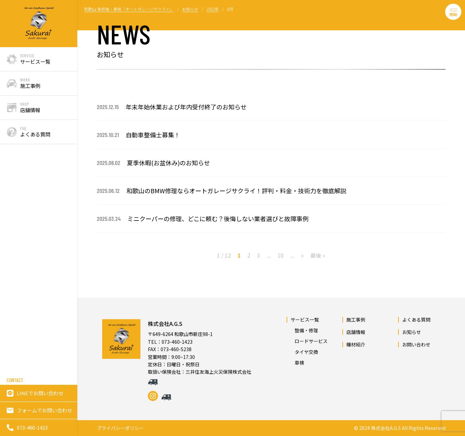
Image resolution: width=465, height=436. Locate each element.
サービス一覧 (305, 319)
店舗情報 (355, 332)
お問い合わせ (416, 344)
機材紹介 (355, 344)
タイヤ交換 (304, 351)
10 (281, 255)
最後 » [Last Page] (317, 255)
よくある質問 (416, 319)
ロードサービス (309, 341)
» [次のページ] (302, 255)
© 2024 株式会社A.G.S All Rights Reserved (400, 428)
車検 (297, 362)
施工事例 (355, 319)
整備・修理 (304, 330)
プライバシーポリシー (120, 428)
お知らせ (411, 332)
